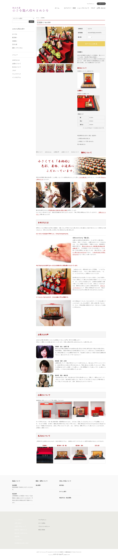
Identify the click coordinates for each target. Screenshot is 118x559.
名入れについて (75, 152)
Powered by (59, 554)
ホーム (57, 8)
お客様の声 (56, 152)
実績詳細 (17, 536)
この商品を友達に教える (83, 138)
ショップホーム (19, 519)
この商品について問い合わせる (85, 141)
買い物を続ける (81, 144)
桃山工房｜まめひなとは (21, 533)
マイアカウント (90, 3)
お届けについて (65, 152)
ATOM (43, 529)
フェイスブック (16, 74)
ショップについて (83, 8)
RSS (39, 529)
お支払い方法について (20, 526)
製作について (39, 152)
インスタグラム (16, 77)
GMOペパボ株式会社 (65, 552)
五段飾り (43, 17)
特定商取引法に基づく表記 (21, 543)
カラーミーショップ (42, 552)
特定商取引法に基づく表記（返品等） (87, 135)
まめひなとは (48, 152)
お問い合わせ (101, 8)
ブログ (93, 8)
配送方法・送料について (21, 529)
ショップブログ (19, 539)
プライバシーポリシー (44, 526)
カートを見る (41, 523)
